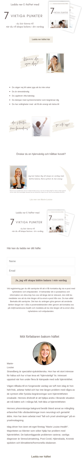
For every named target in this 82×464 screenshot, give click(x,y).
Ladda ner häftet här (41, 39)
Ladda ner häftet (41, 456)
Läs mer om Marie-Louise (41, 200)
